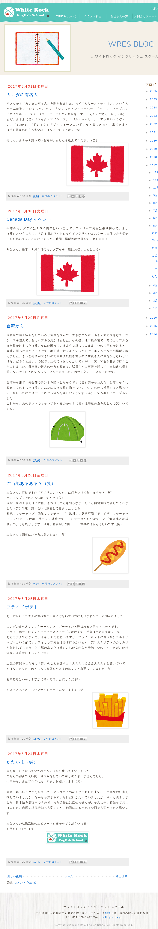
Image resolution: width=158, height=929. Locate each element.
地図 (108, 913)
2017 (154, 165)
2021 (154, 132)
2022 (154, 124)
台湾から (16, 326)
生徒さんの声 (119, 16)
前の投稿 (121, 876)
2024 (154, 107)
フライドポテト (23, 607)
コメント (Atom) (25, 882)
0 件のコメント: (52, 196)
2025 (154, 99)
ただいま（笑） (22, 762)
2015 (154, 325)
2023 (154, 115)
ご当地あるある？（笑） (31, 483)
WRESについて (66, 16)
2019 (154, 148)
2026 (154, 90)
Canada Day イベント (29, 219)
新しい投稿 (14, 876)
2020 (154, 140)
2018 (154, 157)
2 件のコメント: (54, 862)
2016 (154, 317)
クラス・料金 (93, 16)
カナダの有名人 (22, 94)
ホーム (69, 876)
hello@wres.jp (112, 917)
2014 (154, 334)
